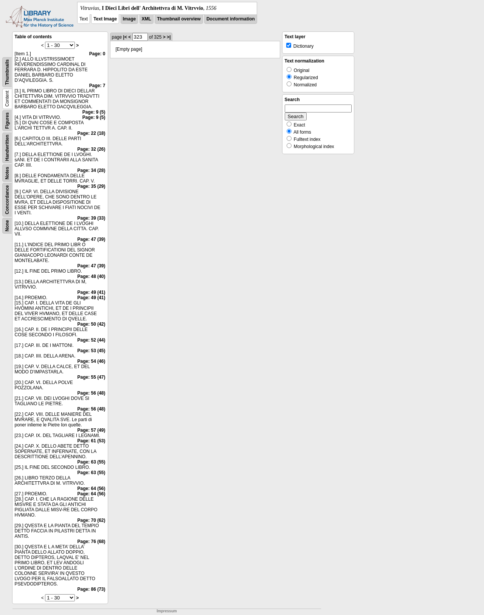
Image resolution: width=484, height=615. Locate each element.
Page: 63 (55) (91, 462)
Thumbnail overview (178, 19)
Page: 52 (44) (91, 340)
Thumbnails (7, 72)
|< (125, 37)
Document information (230, 19)
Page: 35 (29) (91, 186)
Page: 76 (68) (91, 541)
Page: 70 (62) (91, 520)
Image (129, 19)
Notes (7, 173)
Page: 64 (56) (91, 488)
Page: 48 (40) (91, 276)
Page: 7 (97, 85)
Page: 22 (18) (91, 133)
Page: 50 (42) (91, 324)
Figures (7, 120)
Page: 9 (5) (93, 112)
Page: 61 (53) (91, 440)
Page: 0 (97, 53)
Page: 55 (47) (91, 377)
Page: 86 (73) (91, 589)
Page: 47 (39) (91, 239)
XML (146, 19)
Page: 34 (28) (91, 170)
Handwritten (7, 148)
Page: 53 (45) (91, 350)
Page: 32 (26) (91, 149)
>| (169, 37)
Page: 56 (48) (91, 393)
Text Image (105, 19)
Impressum (167, 611)
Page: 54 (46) (91, 361)
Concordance (7, 199)
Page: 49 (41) (91, 292)
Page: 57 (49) (91, 430)
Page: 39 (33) (91, 218)
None (7, 225)
